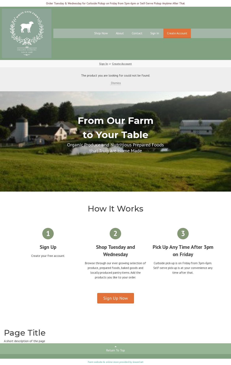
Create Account (177, 33)
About (120, 33)
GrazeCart (138, 361)
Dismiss (115, 83)
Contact (137, 33)
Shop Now (101, 33)
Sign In (154, 33)
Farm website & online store (103, 361)
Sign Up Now (115, 298)
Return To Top (115, 348)
